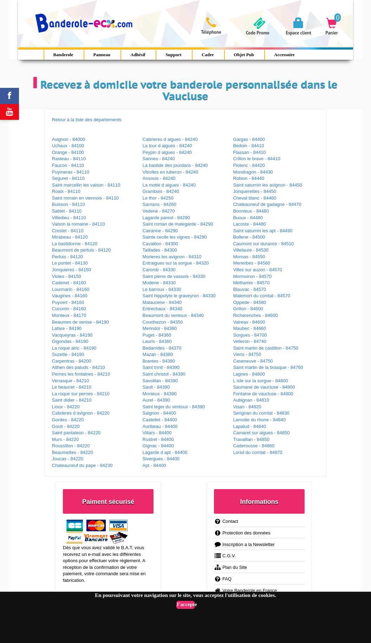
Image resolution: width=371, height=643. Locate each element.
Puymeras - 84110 (70, 172)
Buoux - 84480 (248, 217)
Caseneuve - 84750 (253, 361)
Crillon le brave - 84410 (256, 158)
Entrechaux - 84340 (162, 308)
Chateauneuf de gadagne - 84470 (267, 204)
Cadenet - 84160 (69, 282)
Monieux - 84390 (160, 393)
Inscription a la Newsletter (244, 544)
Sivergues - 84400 (161, 458)
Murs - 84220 (65, 439)
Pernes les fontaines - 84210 (81, 374)
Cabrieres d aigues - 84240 (170, 139)
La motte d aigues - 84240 (169, 185)
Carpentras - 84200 (71, 361)
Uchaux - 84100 (68, 145)
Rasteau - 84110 (69, 158)
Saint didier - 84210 (72, 400)
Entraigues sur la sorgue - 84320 (176, 263)
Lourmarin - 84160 (70, 289)
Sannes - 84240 (159, 158)
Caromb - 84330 (159, 269)
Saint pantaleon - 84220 (76, 432)
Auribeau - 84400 (160, 426)
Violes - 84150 (66, 276)
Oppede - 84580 (249, 302)
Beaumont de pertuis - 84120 (81, 250)
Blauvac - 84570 (249, 289)
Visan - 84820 (247, 406)
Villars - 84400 (157, 432)
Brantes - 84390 (159, 361)
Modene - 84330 (159, 282)
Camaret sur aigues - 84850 (261, 432)
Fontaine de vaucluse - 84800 (263, 393)
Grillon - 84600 (248, 308)
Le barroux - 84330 (162, 289)
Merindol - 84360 (160, 328)
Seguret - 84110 (68, 178)
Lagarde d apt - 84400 (165, 452)
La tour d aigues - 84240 (167, 145)
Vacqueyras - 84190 (72, 335)
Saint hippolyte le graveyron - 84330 (179, 295)
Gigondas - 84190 (70, 341)
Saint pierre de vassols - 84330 (174, 276)
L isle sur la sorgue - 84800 (260, 380)
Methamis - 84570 (251, 282)
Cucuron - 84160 (69, 308)
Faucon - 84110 (68, 165)
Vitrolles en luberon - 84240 (170, 172)
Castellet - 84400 (160, 419)
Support (173, 54)
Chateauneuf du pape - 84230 (82, 465)
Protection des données (242, 532)
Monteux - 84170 (69, 315)
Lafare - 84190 (67, 328)
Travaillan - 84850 (251, 439)
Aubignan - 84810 (251, 400)
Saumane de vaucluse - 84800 (264, 387)
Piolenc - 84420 (249, 165)
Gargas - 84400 (249, 139)
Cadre (208, 54)
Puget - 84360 (157, 335)
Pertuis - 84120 (67, 256)
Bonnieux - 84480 (251, 211)
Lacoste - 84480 (249, 224)
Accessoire (284, 54)
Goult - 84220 (66, 426)
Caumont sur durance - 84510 (263, 243)
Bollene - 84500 (249, 237)
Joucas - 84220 (67, 458)
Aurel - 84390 (156, 400)
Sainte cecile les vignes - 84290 (175, 237)
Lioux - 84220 (66, 406)
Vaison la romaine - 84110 (78, 224)
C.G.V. (225, 555)
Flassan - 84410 (249, 152)
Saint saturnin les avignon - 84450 (267, 185)
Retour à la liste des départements (87, 119)
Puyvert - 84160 (68, 302)
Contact (226, 521)
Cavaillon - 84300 (160, 243)
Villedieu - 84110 (69, 217)
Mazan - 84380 (158, 354)
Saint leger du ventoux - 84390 (174, 406)
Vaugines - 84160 (69, 295)
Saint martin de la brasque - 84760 (268, 367)
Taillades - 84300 (160, 250)
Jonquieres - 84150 (71, 269)
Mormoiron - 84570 (252, 276)
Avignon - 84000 (68, 139)
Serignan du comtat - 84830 (261, 413)
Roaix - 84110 (66, 191)
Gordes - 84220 (68, 419)
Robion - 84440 (248, 178)
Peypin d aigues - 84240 (167, 152)
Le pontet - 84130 (70, 263)
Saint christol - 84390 (164, 374)
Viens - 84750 (247, 354)
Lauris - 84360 (157, 341)
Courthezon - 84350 (163, 322)
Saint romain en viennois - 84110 (85, 198)
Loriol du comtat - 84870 (257, 452)
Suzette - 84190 (68, 354)
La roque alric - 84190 (74, 348)
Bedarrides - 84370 (162, 348)
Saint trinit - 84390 (161, 367)
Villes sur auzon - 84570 (257, 269)
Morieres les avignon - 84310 (172, 256)
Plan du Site (230, 567)
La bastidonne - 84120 (74, 243)
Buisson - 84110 (68, 204)
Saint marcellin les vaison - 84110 (86, 185)
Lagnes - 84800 (249, 374)
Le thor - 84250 (158, 198)
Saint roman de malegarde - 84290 (178, 224)
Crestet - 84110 (68, 230)
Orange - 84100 (68, 152)
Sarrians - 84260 (159, 204)
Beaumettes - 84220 (72, 452)
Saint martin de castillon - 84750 (265, 348)
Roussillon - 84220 (71, 445)
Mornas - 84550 (249, 256)
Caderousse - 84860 (253, 445)
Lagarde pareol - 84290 (166, 217)
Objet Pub (244, 54)
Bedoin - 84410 (248, 145)
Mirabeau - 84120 (70, 237)
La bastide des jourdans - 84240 (175, 165)
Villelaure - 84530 (250, 250)
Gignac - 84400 (158, 445)
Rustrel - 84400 (158, 439)
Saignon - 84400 (159, 413)
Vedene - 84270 (159, 211)
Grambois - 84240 (161, 191)
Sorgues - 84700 (250, 335)
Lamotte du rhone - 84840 (259, 419)
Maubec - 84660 (249, 328)
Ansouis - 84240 (159, 178)
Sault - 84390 (156, 387)
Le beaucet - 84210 (71, 387)
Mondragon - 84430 (253, 172)
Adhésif (137, 54)
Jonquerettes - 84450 (254, 191)
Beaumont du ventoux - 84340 (173, 315)
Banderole (63, 54)
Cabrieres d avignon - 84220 (81, 413)
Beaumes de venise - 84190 (80, 322)
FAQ (223, 579)
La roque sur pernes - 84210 (81, 393)
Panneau (101, 54)
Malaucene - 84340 (162, 302)
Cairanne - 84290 (160, 230)
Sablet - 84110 (67, 211)
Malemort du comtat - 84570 (261, 295)
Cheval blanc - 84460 (254, 198)
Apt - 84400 (154, 465)
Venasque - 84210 (70, 380)
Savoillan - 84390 (160, 380)
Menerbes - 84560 (251, 263)
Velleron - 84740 (249, 341)
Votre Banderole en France (245, 590)
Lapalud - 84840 (249, 426)
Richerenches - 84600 (255, 315)
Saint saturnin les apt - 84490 (262, 230)
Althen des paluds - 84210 (78, 367)
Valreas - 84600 (249, 322)
